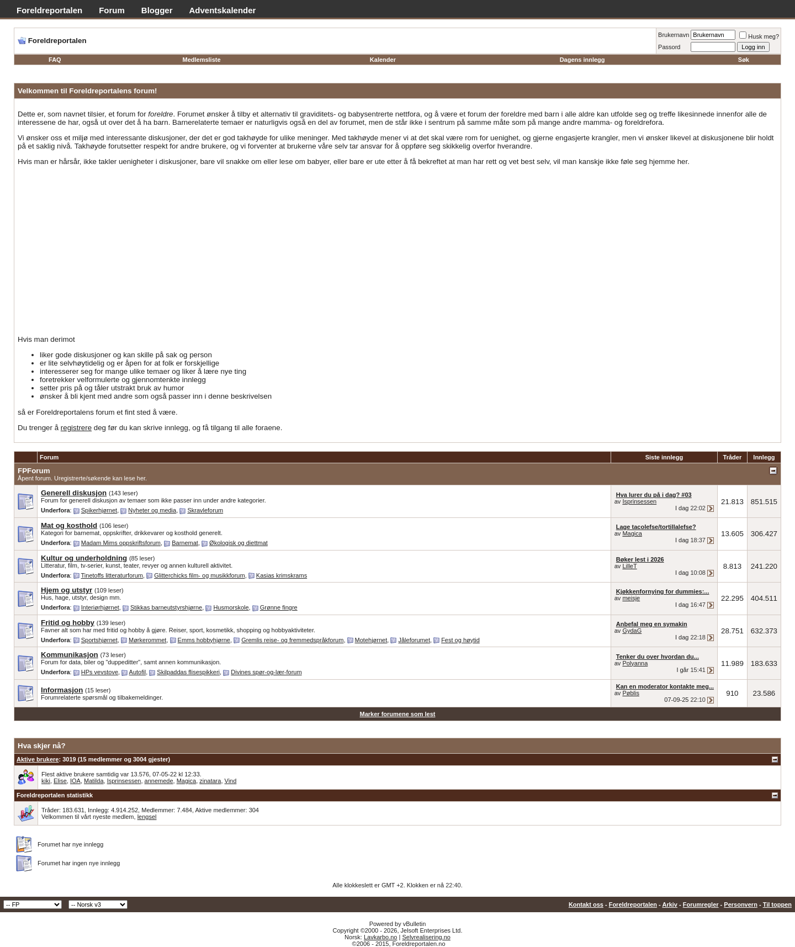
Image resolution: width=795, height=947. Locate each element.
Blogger (157, 10)
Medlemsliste (201, 59)
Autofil (137, 672)
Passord (669, 47)
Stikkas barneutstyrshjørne (166, 607)
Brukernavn (673, 34)
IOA (75, 780)
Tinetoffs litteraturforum (112, 575)
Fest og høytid (460, 640)
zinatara (210, 780)
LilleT (629, 566)
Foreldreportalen (49, 10)
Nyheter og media (152, 510)
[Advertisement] (397, 250)
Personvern (740, 904)
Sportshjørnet (99, 640)
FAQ (55, 59)
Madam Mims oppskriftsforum (121, 542)
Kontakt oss (586, 904)
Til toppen (777, 904)
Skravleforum (205, 510)
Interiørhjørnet (100, 607)
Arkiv (669, 904)
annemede (159, 780)
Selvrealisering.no (426, 937)
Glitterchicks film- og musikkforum (199, 575)
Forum (112, 10)
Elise (60, 780)
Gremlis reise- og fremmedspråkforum (292, 640)
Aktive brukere (38, 759)
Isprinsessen (639, 501)
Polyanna (635, 663)
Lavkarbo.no (381, 937)
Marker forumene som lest (398, 714)
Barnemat (185, 542)
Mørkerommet (147, 640)
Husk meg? (759, 36)
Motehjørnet (371, 640)
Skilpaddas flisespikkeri (188, 672)
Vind (231, 780)
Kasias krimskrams (281, 575)
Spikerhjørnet (99, 510)
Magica (632, 533)
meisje (631, 598)
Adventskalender (222, 10)
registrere (76, 428)
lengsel (147, 816)
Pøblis (630, 693)
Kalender (383, 59)
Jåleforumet (414, 640)
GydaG (632, 630)
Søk (743, 59)
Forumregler (701, 904)
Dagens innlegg (582, 59)
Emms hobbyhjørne (204, 640)
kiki (45, 780)
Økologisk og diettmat (238, 542)
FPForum (34, 471)
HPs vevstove (99, 672)
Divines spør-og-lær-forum (266, 672)
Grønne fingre (279, 607)
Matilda (93, 780)
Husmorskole (230, 607)
